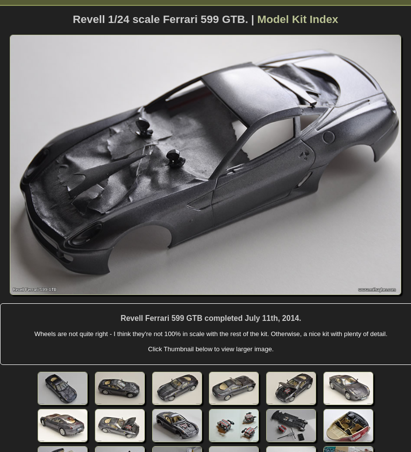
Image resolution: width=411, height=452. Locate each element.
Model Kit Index (297, 19)
